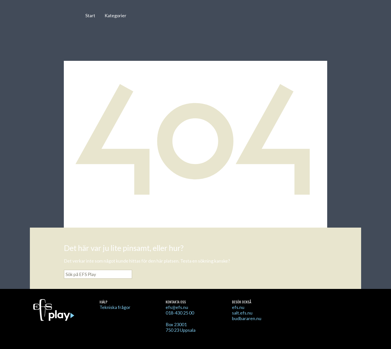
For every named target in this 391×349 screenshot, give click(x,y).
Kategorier (115, 15)
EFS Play (52, 18)
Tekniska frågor (115, 307)
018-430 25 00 (180, 313)
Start (90, 15)
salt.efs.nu (242, 313)
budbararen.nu (246, 318)
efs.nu (238, 307)
